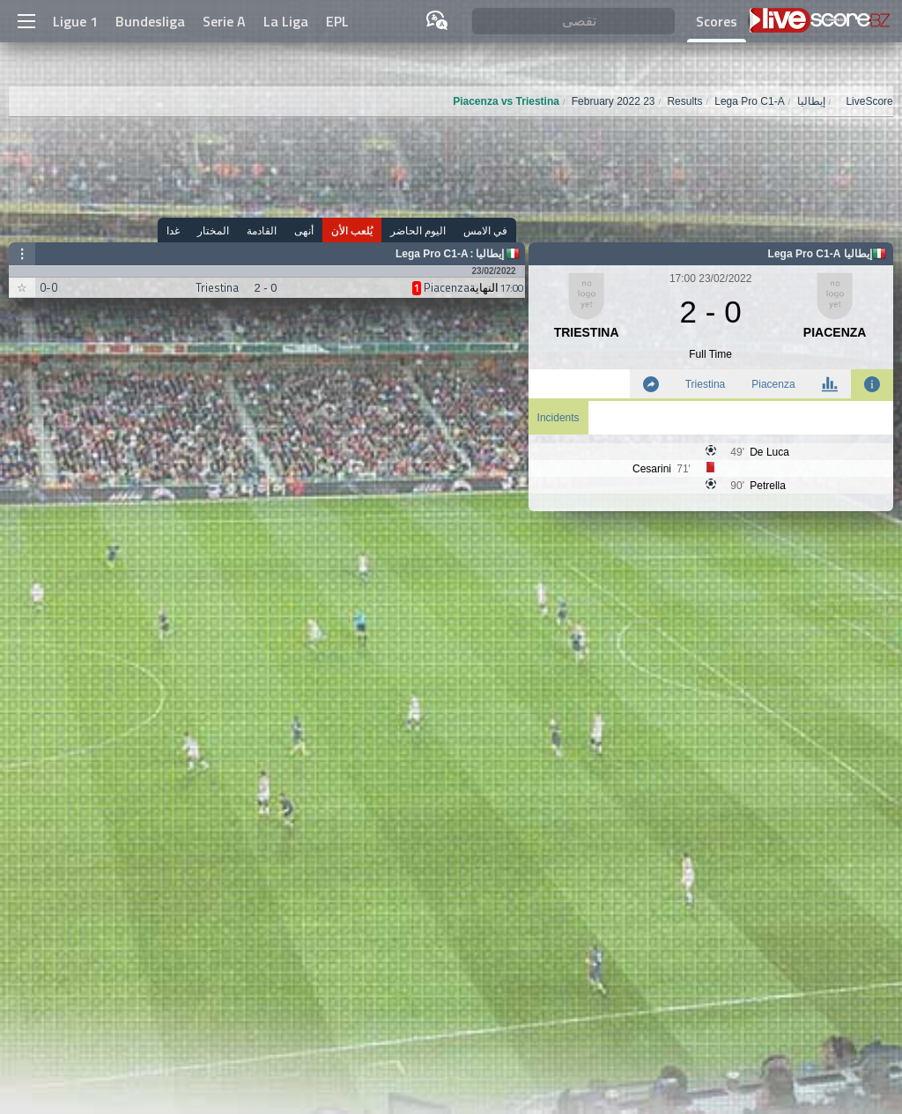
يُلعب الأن (352, 230)
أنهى (304, 230)
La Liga (285, 21)
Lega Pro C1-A (432, 254)
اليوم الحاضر (418, 230)
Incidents (558, 418)
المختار (213, 230)
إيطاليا (490, 254)
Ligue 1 (75, 21)
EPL (337, 21)
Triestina (705, 384)
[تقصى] (573, 21)
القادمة (262, 230)
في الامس (485, 230)
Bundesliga (150, 21)
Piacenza (773, 384)
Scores (716, 21)
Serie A (224, 21)
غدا (173, 230)
